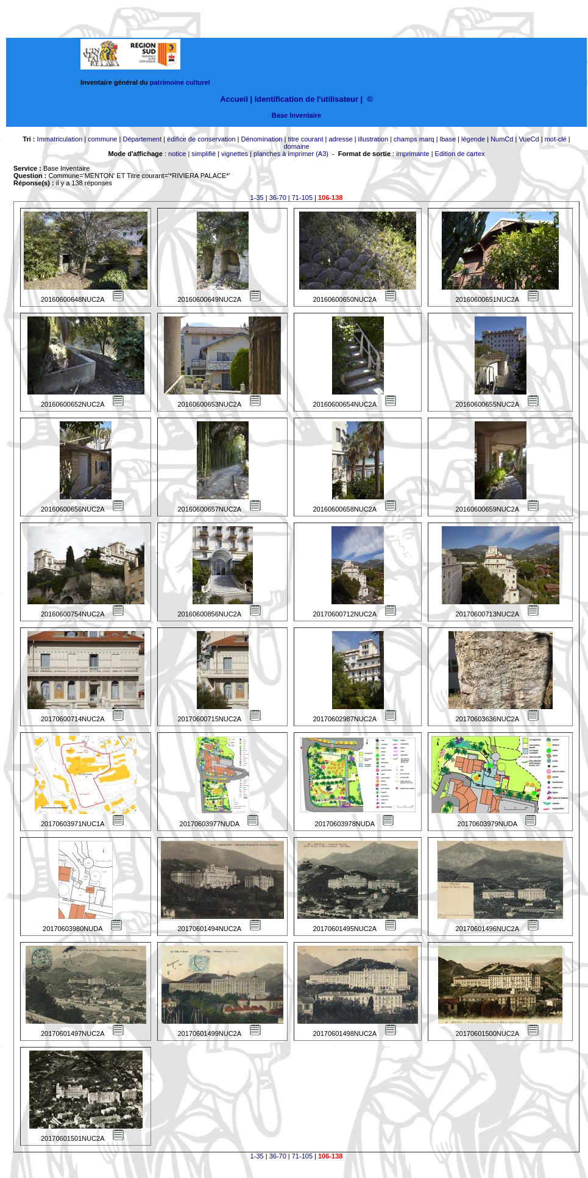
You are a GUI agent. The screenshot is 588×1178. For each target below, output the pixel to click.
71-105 (302, 197)
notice (177, 153)
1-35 (257, 197)
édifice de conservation (201, 139)
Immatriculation (60, 139)
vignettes (234, 153)
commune (102, 139)
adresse (340, 139)
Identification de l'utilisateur (306, 99)
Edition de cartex (460, 153)
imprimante (412, 153)
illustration (373, 139)
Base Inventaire (296, 115)
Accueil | (236, 99)
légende (473, 139)
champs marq (414, 139)
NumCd (502, 139)
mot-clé (556, 139)
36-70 (277, 197)
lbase (448, 139)
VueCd (529, 139)
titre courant (305, 139)
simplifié (203, 153)
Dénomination (262, 139)
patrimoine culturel (180, 82)
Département (141, 139)
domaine (296, 146)
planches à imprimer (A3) (290, 153)
